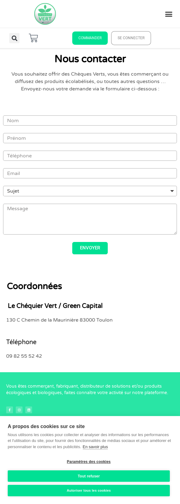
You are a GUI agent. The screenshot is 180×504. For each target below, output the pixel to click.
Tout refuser (89, 476)
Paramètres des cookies (89, 462)
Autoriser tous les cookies (89, 490)
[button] (169, 14)
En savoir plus (95, 446)
